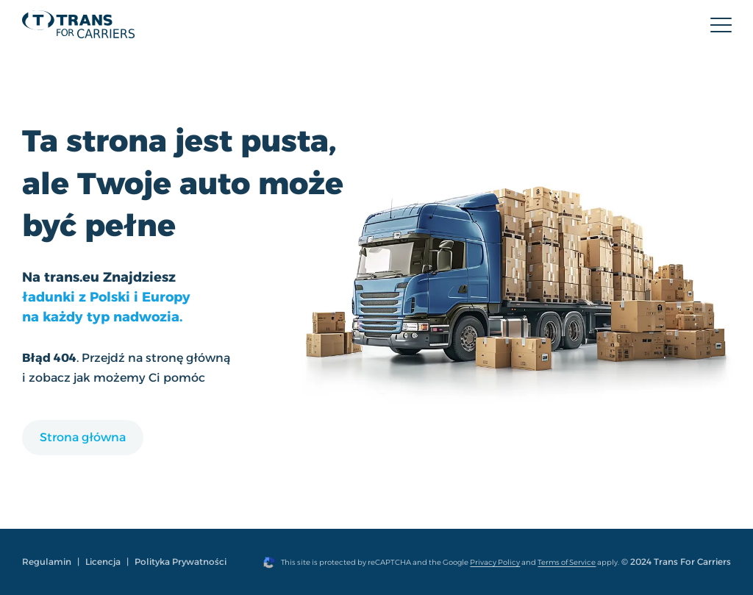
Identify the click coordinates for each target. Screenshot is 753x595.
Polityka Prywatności (180, 561)
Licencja (103, 561)
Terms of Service (567, 562)
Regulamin (46, 561)
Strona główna (83, 437)
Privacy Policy (495, 562)
